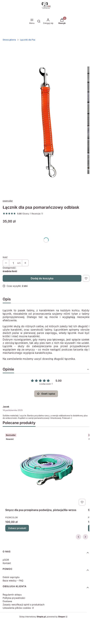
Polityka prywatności (14, 597)
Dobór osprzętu (11, 577)
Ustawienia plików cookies (17, 607)
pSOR (6, 559)
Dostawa (7, 601)
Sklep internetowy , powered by (42, 616)
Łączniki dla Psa (27, 39)
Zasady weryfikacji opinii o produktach (23, 604)
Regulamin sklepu (12, 594)
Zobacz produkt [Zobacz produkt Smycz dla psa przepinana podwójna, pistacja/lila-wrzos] (17, 528)
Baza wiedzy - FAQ (13, 580)
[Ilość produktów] (13, 263)
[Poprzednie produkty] (78, 536)
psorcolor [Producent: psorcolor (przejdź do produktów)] (8, 200)
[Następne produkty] (85, 536)
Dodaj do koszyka (42, 278)
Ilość (5, 257)
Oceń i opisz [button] (46, 393)
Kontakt (7, 563)
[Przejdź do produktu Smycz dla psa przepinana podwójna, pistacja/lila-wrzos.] (46, 469)
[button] (62, 21)
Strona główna (9, 39)
